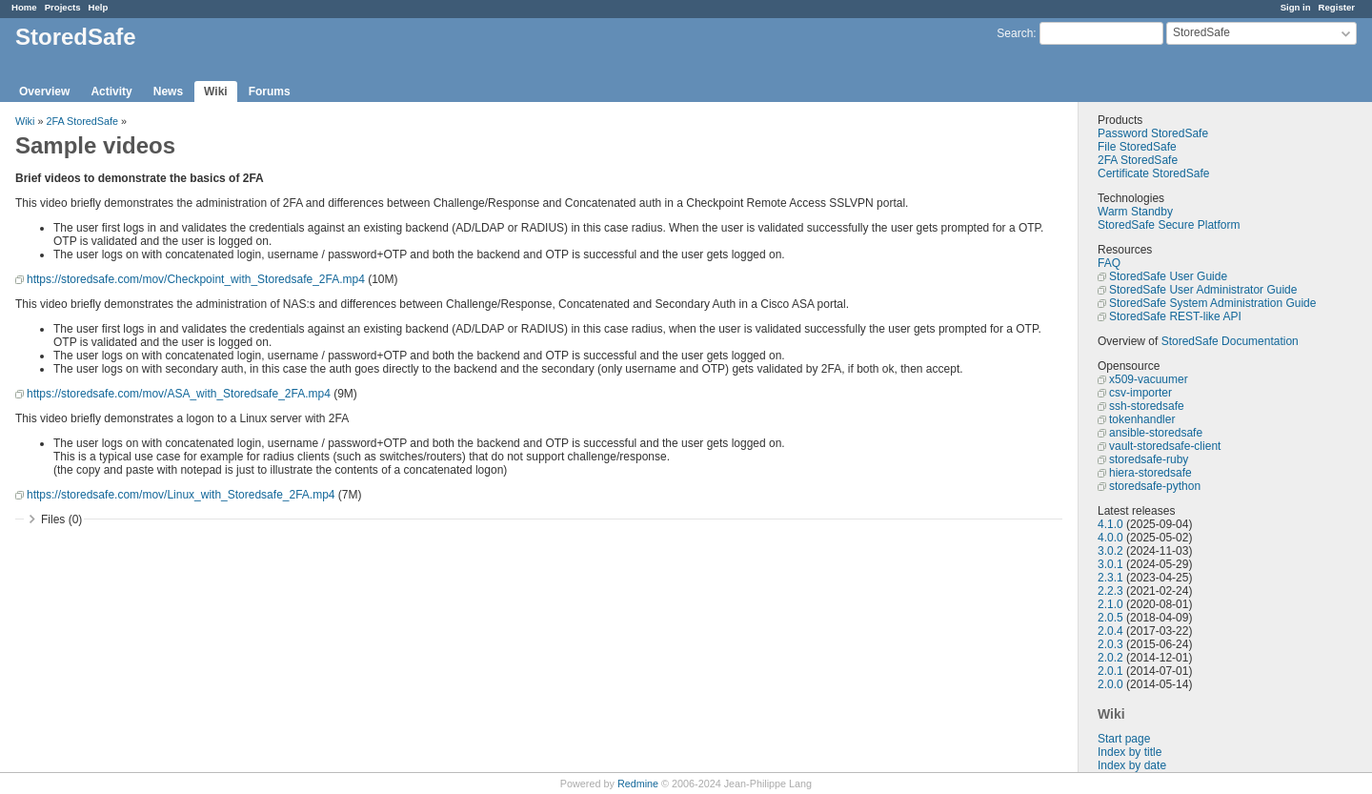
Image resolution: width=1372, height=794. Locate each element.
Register (1337, 7)
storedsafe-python (1154, 486)
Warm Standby (1135, 211)
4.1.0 (1110, 524)
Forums (270, 91)
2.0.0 (1110, 684)
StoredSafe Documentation (1230, 341)
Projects (63, 7)
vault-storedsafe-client (1165, 446)
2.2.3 (1110, 591)
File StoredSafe (1137, 146)
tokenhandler (1142, 419)
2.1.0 (1110, 604)
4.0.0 (1110, 537)
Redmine (637, 783)
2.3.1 (1110, 577)
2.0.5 (1110, 617)
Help (99, 7)
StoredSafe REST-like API (1175, 316)
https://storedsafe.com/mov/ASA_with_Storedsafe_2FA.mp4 (179, 393)
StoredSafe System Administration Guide (1212, 303)
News (168, 91)
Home (24, 7)
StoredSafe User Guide (1168, 276)
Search (1015, 33)
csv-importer (1140, 392)
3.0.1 (1110, 564)
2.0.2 (1110, 657)
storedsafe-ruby (1148, 459)
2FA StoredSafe (1138, 160)
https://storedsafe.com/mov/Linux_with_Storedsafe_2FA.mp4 (181, 494)
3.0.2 (1110, 551)
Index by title (1129, 752)
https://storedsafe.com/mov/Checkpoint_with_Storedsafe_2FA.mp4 (196, 279)
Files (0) (61, 519)
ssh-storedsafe (1146, 406)
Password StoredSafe (1153, 133)
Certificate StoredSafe (1153, 173)
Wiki (216, 91)
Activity (111, 91)
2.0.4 (1110, 631)
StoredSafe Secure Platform (1169, 225)
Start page (1124, 738)
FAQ (1109, 263)
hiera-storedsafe (1150, 472)
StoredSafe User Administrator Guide (1203, 289)
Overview (44, 91)
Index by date (1132, 765)
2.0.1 (1110, 671)
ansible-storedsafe (1155, 432)
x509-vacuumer (1148, 379)
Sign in (1296, 7)
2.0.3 (1110, 644)
